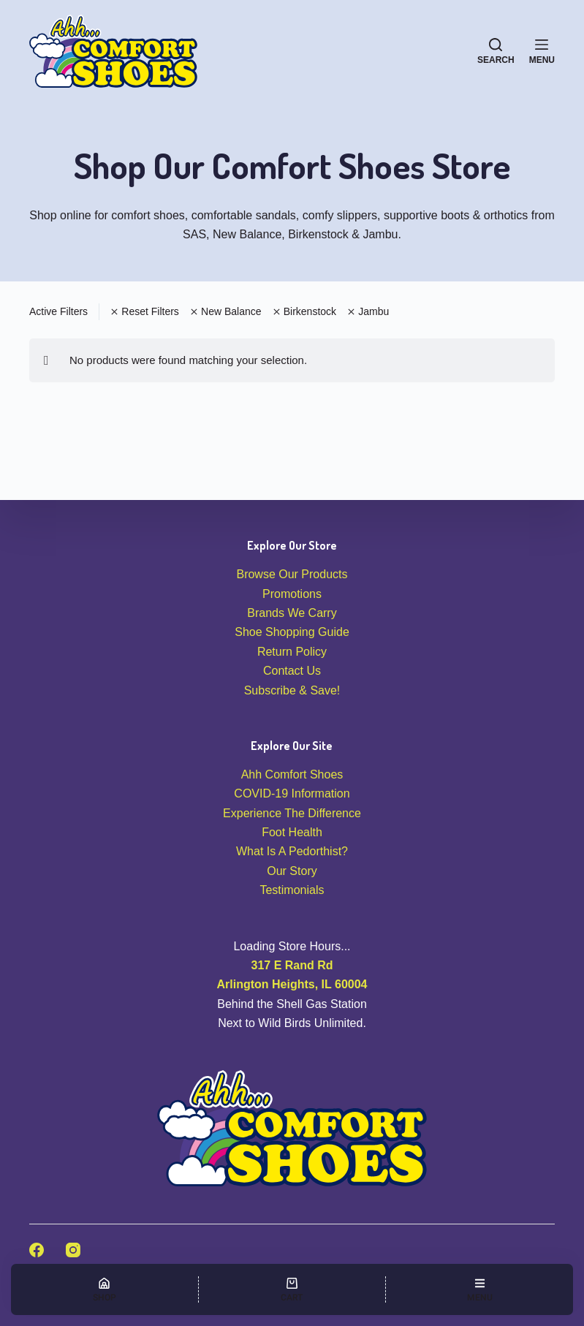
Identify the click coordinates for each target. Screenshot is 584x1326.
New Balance (226, 311)
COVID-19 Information (291, 793)
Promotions (292, 594)
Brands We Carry (291, 613)
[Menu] (542, 51)
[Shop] (104, 1289)
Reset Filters (144, 311)
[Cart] (292, 1289)
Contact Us (292, 670)
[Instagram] (73, 1250)
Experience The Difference (292, 813)
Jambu (368, 311)
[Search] (496, 51)
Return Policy (292, 651)
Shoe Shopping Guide (292, 632)
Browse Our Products (291, 574)
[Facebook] (36, 1250)
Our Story (291, 871)
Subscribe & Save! (292, 690)
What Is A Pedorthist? (292, 851)
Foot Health (292, 832)
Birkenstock (305, 311)
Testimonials (291, 890)
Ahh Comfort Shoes (292, 774)
